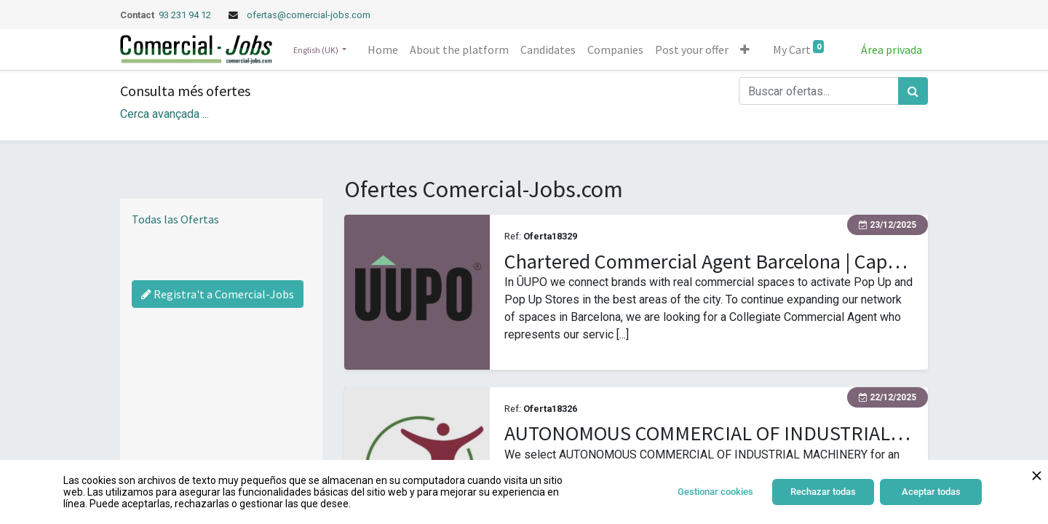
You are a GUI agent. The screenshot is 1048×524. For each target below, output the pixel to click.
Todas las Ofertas (175, 219)
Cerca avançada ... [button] (164, 114)
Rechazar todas (823, 491)
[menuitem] (383, 49)
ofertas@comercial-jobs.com (308, 14)
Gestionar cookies (715, 491)
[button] (744, 49)
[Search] (913, 91)
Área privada (891, 49)
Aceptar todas (931, 491)
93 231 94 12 (186, 14)
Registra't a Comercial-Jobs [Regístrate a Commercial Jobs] (217, 294)
